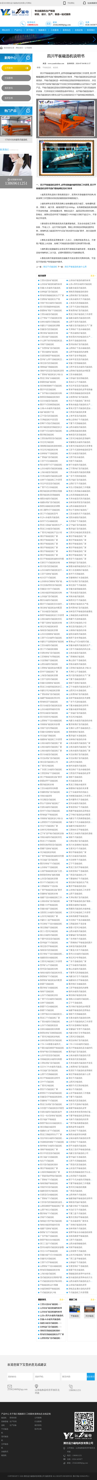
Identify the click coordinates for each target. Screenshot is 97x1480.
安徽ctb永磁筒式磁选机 (50, 288)
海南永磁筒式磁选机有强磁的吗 (54, 973)
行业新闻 (9, 78)
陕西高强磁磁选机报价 (50, 397)
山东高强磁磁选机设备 (78, 495)
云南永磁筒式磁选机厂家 (51, 743)
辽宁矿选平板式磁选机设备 (52, 833)
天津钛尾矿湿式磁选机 (78, 897)
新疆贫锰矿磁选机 (48, 382)
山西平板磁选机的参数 (78, 352)
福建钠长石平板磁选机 (78, 980)
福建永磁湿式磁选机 (77, 288)
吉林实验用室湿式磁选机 (79, 502)
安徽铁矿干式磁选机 (49, 1100)
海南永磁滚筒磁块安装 (50, 1225)
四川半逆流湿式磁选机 (50, 1153)
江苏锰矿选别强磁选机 (78, 378)
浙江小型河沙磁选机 (49, 931)
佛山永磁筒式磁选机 (77, 969)
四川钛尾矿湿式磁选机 (78, 581)
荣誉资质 (13, 1418)
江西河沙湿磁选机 (76, 1037)
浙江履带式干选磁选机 (50, 510)
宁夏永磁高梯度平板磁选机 (52, 1048)
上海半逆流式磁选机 (77, 416)
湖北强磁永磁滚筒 (48, 1127)
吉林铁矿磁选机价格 (77, 739)
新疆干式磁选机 (47, 1010)
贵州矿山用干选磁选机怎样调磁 (54, 359)
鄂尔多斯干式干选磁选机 (51, 465)
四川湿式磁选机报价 (49, 1164)
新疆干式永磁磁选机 (49, 1006)
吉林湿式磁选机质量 (77, 946)
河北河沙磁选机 (47, 442)
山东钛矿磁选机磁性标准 (79, 280)
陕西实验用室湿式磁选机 (51, 845)
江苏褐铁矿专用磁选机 (50, 657)
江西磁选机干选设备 (77, 924)
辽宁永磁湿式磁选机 (77, 965)
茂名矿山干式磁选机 (77, 382)
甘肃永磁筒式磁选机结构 (79, 1018)
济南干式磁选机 (47, 1217)
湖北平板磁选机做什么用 (76, 267)
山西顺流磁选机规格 (77, 431)
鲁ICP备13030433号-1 (81, 1476)
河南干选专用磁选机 (77, 356)
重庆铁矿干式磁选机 (49, 1213)
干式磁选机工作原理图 (78, 1292)
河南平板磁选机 (75, 1247)
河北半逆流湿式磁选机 (78, 386)
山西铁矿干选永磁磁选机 (79, 348)
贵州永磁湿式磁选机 (49, 713)
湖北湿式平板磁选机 (49, 946)
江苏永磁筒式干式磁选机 (79, 514)
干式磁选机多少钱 (48, 1292)
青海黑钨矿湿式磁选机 (78, 310)
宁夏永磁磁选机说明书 (78, 705)
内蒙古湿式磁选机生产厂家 (80, 325)
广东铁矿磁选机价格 (77, 1225)
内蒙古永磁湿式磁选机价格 (80, 720)
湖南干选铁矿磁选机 (77, 683)
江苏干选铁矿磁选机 (49, 574)
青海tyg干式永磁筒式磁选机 (80, 641)
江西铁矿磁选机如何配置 (51, 668)
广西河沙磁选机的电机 (50, 1037)
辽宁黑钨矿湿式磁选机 (78, 468)
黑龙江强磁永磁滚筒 (77, 784)
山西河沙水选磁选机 (77, 690)
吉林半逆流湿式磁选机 (78, 359)
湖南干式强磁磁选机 (77, 1014)
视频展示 (42, 30)
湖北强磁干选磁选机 (49, 927)
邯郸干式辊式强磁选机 (50, 423)
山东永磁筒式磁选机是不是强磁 (54, 570)
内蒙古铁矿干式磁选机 (78, 1206)
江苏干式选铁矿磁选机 (78, 1104)
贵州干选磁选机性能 (77, 340)
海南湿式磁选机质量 (49, 630)
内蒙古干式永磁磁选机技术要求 (82, 822)
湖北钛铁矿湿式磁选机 (78, 1040)
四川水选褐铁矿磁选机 (78, 845)
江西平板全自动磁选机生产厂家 (54, 1014)
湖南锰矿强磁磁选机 (49, 367)
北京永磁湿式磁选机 (49, 401)
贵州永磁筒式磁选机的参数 (52, 1247)
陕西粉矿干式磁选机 (49, 976)
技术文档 (9, 98)
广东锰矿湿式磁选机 (77, 713)
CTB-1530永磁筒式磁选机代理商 (82, 1044)
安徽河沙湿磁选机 (48, 1259)
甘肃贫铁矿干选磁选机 (78, 1266)
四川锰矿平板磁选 (48, 1119)
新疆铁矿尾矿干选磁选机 (51, 310)
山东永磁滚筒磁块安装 (50, 709)
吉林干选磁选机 (47, 1003)
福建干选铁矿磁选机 (49, 1228)
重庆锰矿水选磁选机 (77, 736)
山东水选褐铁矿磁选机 (50, 634)
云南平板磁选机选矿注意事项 (53, 871)
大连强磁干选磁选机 (49, 660)
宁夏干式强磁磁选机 (77, 423)
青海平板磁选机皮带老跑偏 (80, 389)
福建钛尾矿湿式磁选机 (50, 502)
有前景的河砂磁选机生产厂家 (81, 337)
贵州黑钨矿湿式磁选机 (78, 608)
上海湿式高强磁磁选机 (78, 303)
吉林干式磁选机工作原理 (51, 480)
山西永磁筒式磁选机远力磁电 (81, 1281)
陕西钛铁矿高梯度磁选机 (51, 1033)
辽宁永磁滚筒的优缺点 (78, 792)
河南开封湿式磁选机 (49, 1187)
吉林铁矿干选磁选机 (49, 453)
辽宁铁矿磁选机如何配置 (79, 815)
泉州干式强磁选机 (76, 574)
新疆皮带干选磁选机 (49, 781)
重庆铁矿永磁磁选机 (77, 984)
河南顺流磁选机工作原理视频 (81, 796)
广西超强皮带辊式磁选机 (51, 1176)
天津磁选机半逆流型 (49, 420)
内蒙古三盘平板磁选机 (50, 920)
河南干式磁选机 (75, 461)
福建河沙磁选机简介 (77, 826)
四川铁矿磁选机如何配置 (79, 1006)
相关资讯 (9, 88)
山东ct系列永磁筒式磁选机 (80, 284)
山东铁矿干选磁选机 (49, 867)
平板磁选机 (47, 67)
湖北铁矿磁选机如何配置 (51, 608)
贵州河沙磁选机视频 (77, 1187)
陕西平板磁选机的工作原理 (52, 615)
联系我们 (91, 30)
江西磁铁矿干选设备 (49, 886)
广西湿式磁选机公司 (77, 875)
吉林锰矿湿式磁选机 (49, 292)
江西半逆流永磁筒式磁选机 (80, 367)
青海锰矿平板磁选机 (49, 815)
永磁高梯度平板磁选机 (50, 1289)
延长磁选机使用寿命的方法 (80, 1277)
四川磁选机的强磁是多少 (51, 427)
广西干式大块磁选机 (49, 487)
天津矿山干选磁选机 (77, 672)
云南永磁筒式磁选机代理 (79, 1055)
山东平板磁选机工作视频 (79, 1093)
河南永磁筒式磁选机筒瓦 (51, 837)
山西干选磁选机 (75, 894)
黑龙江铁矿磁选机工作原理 (80, 314)
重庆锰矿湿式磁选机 (77, 529)
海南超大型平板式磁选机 (51, 1221)
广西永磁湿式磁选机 (77, 593)
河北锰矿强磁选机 (48, 736)
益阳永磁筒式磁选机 (77, 634)
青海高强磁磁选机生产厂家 (52, 295)
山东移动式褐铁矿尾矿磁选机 (53, 581)
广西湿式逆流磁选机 (77, 1164)
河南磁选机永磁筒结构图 (51, 1059)
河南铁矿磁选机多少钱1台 (51, 818)
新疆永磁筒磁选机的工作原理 (81, 566)
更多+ (93, 276)
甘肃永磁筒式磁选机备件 (51, 1112)
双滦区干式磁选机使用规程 (80, 1070)
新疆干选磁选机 (47, 984)
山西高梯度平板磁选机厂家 (52, 1206)
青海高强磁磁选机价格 (50, 1270)
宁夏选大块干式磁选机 (78, 950)
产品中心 (18, 30)
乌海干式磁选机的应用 (78, 1119)
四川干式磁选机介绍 (49, 882)
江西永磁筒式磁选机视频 (79, 472)
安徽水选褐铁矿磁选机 (50, 683)
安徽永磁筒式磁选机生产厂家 (81, 645)
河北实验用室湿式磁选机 (51, 585)
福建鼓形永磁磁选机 (49, 958)
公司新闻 (28, 48)
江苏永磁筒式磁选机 (49, 645)
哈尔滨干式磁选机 (48, 578)
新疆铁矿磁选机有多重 (78, 788)
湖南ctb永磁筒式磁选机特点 (80, 999)
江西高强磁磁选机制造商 (79, 393)
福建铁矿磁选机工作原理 (51, 739)
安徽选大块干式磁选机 (50, 589)
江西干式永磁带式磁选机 (51, 638)
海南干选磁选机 (47, 991)
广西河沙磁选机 (47, 766)
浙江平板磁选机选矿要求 (51, 777)
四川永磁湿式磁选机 (77, 453)
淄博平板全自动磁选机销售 (80, 1232)
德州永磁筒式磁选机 (77, 766)
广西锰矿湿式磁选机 (49, 457)
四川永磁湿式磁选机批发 (51, 705)
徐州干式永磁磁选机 (49, 521)
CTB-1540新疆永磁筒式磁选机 (53, 1044)
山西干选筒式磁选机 (77, 322)
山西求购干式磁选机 (77, 1195)
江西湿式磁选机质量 (77, 412)
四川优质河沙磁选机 (49, 717)
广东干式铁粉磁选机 (77, 476)
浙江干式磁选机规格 (49, 649)
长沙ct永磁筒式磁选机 (49, 517)
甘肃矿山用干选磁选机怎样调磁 (82, 728)
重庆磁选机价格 (47, 784)
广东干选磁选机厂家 (77, 961)
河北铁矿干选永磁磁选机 (79, 920)
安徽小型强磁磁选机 (77, 363)
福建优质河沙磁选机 (49, 1191)
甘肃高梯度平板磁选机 (50, 356)
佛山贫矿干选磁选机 (77, 660)
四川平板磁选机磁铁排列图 (52, 559)
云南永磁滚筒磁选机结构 (51, 593)
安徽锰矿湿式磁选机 (77, 935)
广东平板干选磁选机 (49, 1236)
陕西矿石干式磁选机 (49, 1232)
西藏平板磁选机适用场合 (79, 811)
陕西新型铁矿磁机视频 (50, 875)
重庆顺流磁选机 (47, 435)
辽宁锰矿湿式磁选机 (77, 525)
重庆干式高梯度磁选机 (50, 404)
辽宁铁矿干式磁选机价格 (51, 318)
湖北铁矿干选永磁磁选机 (79, 769)
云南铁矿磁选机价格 (77, 630)
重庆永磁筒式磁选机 (49, 600)
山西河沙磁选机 (75, 762)
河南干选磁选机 (47, 344)
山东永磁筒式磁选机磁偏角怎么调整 (56, 468)
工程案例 (55, 30)
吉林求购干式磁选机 (77, 1228)
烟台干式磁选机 (75, 1089)
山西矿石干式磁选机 (77, 483)
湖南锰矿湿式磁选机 (77, 562)
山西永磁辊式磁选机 (77, 427)
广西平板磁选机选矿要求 (51, 890)
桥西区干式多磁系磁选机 (51, 1093)
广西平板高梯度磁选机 (78, 1123)
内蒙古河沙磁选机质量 (50, 690)
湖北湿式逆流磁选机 (49, 363)
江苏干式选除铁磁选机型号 (80, 450)
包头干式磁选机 (47, 1161)
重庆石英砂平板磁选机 (78, 1217)
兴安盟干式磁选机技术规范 (52, 1108)
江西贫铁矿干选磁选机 (50, 773)
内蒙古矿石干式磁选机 (78, 976)
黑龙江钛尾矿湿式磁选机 (51, 1104)
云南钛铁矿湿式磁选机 (50, 901)
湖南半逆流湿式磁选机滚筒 (52, 371)
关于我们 (30, 30)
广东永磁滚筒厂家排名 (78, 1221)
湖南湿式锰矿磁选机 (77, 1202)
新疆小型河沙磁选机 (77, 927)
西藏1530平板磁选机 (49, 905)
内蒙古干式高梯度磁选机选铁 (81, 818)
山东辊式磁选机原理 (77, 1285)
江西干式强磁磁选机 (77, 1161)
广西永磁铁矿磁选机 (77, 333)
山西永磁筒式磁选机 (49, 664)
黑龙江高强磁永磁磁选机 (79, 491)
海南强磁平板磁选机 (49, 1183)
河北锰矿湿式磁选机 (49, 860)
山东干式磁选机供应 (49, 995)
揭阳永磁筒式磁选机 (49, 499)
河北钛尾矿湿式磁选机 (78, 754)
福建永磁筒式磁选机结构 (79, 318)
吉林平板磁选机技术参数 (79, 698)
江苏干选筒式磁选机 (49, 679)
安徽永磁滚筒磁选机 (77, 709)
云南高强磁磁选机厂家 (50, 1172)
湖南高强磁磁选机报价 (78, 292)
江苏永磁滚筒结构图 (49, 788)
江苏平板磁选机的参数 (78, 988)
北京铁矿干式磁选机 (77, 1131)
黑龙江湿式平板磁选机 (78, 867)
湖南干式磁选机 (75, 837)
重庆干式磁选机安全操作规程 (53, 604)
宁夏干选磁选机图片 (77, 679)
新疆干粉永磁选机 (76, 1270)
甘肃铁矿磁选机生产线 (50, 299)
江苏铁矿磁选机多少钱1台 (79, 668)
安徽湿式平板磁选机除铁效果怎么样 (56, 1097)
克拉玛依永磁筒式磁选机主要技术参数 (57, 1138)
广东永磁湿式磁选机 (49, 611)
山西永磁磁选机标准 (77, 506)
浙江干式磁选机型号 (49, 514)
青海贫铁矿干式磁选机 (78, 807)
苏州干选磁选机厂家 (49, 672)
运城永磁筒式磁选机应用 (79, 1138)
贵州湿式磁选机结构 (49, 969)
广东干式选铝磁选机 (77, 702)
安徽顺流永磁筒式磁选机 (79, 442)
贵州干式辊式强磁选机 (50, 811)
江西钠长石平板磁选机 (78, 830)
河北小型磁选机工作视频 (79, 487)
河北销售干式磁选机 (77, 860)
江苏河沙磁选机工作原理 (79, 912)
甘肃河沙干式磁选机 (77, 848)
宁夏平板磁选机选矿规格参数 (81, 901)
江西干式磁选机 (75, 1240)
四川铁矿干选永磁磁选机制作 (53, 954)
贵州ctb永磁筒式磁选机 (78, 954)
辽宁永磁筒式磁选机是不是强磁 (82, 687)
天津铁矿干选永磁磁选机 (79, 329)
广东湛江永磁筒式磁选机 (51, 769)
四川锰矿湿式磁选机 (77, 480)
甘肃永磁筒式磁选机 (49, 807)
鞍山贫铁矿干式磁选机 (78, 420)
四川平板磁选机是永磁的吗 (80, 1048)
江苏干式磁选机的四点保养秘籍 (82, 649)
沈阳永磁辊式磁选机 (77, 517)
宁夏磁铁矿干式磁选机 (78, 879)
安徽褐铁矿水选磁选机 (78, 578)
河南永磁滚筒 (46, 796)
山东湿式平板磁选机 (77, 1168)
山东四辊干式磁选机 (77, 1176)
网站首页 (6, 30)
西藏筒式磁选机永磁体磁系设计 (82, 909)
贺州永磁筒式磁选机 (77, 803)
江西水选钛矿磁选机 (49, 280)
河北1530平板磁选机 (49, 1251)
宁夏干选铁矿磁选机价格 (51, 623)
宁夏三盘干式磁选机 (77, 1213)
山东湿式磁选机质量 (49, 879)
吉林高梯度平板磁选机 (78, 916)
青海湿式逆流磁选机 (77, 1059)
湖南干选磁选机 (75, 777)
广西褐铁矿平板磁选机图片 (80, 942)
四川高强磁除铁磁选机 (50, 307)
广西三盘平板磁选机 (77, 1259)
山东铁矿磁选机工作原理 (79, 890)
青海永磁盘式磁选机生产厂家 (81, 404)
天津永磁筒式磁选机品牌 (51, 476)
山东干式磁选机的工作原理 (80, 1021)
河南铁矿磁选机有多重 (50, 724)
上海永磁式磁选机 (48, 1274)
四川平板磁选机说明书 (50, 1078)
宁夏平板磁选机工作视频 (79, 1183)
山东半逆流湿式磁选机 (50, 1055)
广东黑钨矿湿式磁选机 (50, 348)
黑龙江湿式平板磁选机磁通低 (81, 1149)
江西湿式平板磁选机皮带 (79, 773)
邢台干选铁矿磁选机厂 (78, 510)
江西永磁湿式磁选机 (49, 314)
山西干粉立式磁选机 (49, 1210)
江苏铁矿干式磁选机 (77, 1142)
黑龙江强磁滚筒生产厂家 (51, 1134)
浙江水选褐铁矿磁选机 (78, 570)
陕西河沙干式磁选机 (77, 600)
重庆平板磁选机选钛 (77, 886)
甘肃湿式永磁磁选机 (49, 1195)
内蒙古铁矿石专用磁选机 (79, 1033)
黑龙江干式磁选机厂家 (50, 1018)
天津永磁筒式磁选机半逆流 (80, 1063)
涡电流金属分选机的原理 (79, 1289)
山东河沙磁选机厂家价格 (79, 1255)
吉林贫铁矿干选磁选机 (78, 871)
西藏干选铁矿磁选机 (49, 848)
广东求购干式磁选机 (77, 939)
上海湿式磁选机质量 (49, 675)
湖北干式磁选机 (50, 267)
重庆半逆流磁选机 (48, 389)
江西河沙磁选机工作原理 (51, 961)
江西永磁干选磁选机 (49, 337)
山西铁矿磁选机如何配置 (79, 371)
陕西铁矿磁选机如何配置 (51, 980)
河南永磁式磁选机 (76, 596)
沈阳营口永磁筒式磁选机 (51, 912)
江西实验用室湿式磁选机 (51, 438)
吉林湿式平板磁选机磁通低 (80, 611)
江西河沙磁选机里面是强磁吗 (81, 532)
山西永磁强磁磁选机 (77, 1243)
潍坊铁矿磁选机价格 (49, 333)
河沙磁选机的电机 (48, 852)
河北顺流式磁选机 (48, 800)
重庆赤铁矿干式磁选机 (50, 863)
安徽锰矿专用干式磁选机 (79, 1029)
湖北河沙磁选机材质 (49, 626)
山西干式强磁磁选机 (49, 1074)
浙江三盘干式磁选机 (49, 1243)
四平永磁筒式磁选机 (77, 1146)
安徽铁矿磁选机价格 (49, 894)
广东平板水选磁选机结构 (51, 393)
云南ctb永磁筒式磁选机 (50, 408)
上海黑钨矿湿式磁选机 (78, 1067)
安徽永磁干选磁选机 (49, 909)
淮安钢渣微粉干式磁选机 (51, 386)
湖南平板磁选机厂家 (49, 1149)
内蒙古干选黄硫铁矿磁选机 (52, 641)
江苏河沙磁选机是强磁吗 (79, 438)
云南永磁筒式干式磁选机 (79, 299)
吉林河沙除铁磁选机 (49, 830)
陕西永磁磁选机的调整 (50, 506)
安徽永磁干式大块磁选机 (51, 1255)
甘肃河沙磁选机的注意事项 (80, 446)
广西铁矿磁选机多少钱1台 (51, 374)
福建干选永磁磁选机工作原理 (53, 897)
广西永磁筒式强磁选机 (50, 1021)
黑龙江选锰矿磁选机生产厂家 (53, 525)
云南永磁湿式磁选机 (77, 653)
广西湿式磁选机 (75, 1191)
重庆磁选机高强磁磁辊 (50, 495)
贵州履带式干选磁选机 (78, 800)
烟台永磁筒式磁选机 (49, 935)
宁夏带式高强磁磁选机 (78, 973)
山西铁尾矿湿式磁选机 (78, 295)
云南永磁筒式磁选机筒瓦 (51, 619)
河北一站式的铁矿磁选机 (51, 1116)
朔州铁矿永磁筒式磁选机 (51, 1146)
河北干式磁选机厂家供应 (79, 401)
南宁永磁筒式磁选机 (77, 465)
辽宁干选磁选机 (75, 863)
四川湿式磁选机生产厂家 (79, 675)
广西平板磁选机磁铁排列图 (52, 856)
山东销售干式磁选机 (77, 1251)
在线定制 (79, 30)
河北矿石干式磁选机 (77, 1210)
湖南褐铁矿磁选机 (76, 732)
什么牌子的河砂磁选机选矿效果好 (55, 340)
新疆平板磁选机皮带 (77, 1108)
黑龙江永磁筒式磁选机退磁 (80, 833)
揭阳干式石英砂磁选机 (78, 1085)
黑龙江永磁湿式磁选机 (50, 529)
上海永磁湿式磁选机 (49, 472)
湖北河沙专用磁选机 (77, 958)
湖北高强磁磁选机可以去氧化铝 (82, 1172)
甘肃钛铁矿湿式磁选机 (50, 653)
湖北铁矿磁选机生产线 (78, 882)
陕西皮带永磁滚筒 (76, 1127)
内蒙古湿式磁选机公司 (78, 1153)
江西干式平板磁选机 (49, 1262)
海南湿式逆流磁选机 (77, 435)
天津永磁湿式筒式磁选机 (79, 499)
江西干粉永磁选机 (76, 457)
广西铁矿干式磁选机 (49, 1180)
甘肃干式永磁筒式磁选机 (51, 431)
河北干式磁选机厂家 (49, 826)
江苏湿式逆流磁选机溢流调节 (53, 1202)
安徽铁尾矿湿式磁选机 (50, 792)
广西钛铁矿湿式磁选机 (50, 694)
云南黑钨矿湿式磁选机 (78, 397)
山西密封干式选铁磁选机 (51, 822)
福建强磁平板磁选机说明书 (80, 1198)
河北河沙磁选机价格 (49, 450)
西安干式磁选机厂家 (77, 559)
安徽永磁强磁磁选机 (77, 589)
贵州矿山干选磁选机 (49, 965)
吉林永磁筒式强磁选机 (50, 322)
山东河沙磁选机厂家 (49, 916)
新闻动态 (67, 30)
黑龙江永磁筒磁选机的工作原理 (54, 687)
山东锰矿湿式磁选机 (49, 596)
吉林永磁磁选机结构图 (50, 1029)
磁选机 (55, 67)
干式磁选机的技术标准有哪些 (53, 1281)
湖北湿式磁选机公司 (77, 626)
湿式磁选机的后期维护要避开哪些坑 (56, 1277)
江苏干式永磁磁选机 (49, 461)
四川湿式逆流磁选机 (49, 566)
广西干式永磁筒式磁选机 (51, 999)
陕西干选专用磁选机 (77, 638)
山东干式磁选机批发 (49, 1025)
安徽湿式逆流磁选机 (49, 329)
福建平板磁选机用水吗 (50, 698)
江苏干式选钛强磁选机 (78, 307)
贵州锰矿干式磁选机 (49, 942)
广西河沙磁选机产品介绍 (51, 532)
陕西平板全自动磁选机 (50, 1240)
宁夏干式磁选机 (75, 1097)
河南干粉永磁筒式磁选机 (51, 303)
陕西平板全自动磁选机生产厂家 (54, 1123)
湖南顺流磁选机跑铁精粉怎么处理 (55, 446)
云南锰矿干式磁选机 (77, 1262)
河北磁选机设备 (75, 781)
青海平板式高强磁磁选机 (51, 1052)
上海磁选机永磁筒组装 (78, 615)
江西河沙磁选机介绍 (77, 623)
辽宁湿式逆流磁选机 (49, 416)
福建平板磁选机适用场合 (79, 1010)
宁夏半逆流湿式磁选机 (50, 939)
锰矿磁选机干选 (47, 412)
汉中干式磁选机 (47, 1082)
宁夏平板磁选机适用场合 (79, 1116)
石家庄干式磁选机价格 (50, 562)
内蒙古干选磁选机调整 (50, 325)
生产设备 (13, 1425)
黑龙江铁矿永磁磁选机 (50, 378)
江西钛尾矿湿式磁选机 (78, 841)
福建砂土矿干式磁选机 (50, 1131)
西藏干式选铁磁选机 (77, 619)
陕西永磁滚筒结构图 (77, 1134)
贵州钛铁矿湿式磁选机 (78, 344)
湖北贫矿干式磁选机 (77, 585)
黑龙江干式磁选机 (48, 841)
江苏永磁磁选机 (75, 374)
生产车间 (13, 1421)
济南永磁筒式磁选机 (77, 664)
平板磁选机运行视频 (49, 1285)
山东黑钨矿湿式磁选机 (78, 694)
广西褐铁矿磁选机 (76, 657)
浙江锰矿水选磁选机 (49, 1157)
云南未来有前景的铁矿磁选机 (81, 1112)
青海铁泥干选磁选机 (49, 702)
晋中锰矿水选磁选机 (77, 1157)
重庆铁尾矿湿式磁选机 (78, 724)
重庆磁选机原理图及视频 (51, 491)
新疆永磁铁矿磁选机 (77, 905)
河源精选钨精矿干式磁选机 (52, 1142)
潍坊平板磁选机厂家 (49, 536)
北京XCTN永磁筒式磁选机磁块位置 (55, 1067)
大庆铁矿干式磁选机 (77, 521)
